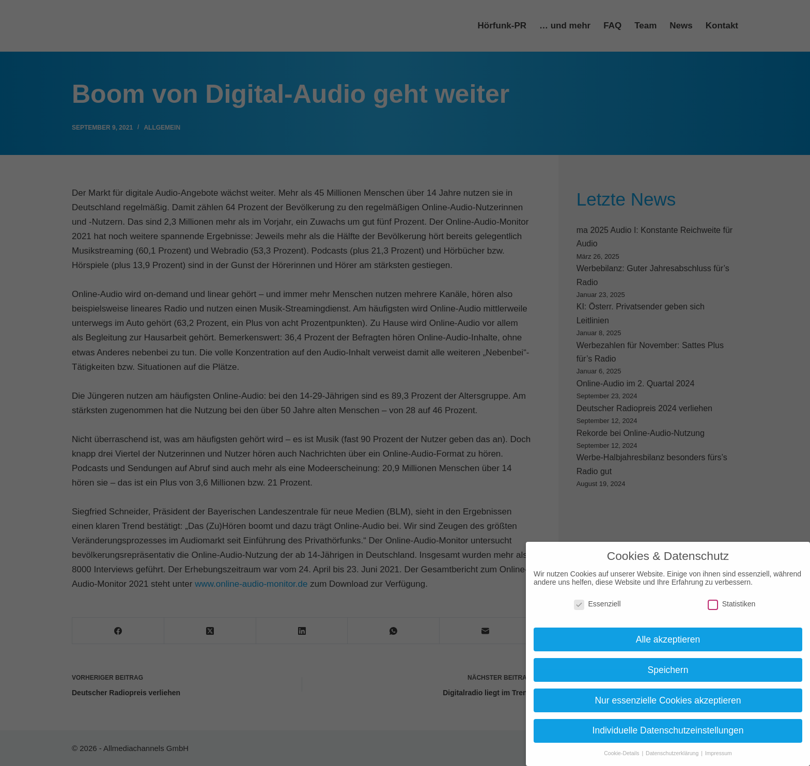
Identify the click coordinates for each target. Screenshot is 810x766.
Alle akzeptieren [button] (668, 639)
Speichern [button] (668, 670)
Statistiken (732, 604)
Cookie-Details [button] (622, 753)
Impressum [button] (718, 753)
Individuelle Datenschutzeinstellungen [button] (668, 730)
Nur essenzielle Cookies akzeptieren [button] (668, 700)
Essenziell (597, 604)
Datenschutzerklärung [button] (673, 753)
